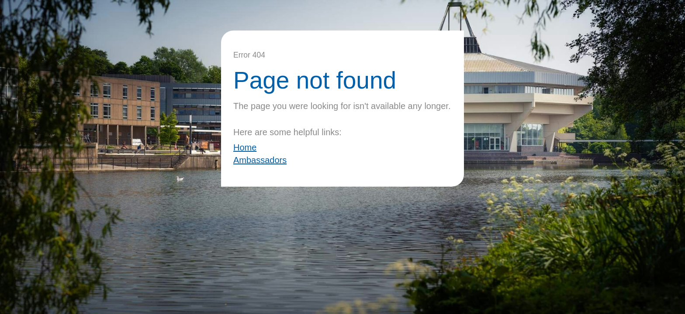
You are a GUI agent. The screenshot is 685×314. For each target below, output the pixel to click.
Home (244, 147)
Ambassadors (260, 160)
